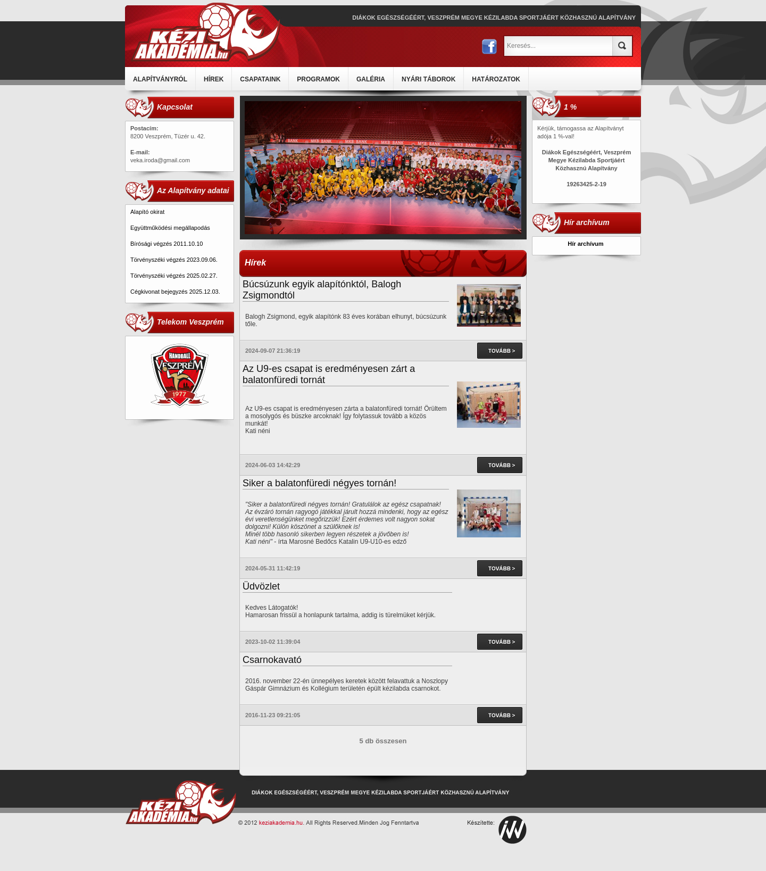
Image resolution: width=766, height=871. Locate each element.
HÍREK (213, 79)
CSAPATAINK (260, 79)
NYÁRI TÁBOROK (428, 79)
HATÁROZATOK (496, 79)
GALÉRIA (370, 79)
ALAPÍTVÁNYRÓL (160, 79)
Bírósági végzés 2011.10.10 (166, 243)
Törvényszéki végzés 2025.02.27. (174, 275)
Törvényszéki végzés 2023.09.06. (174, 259)
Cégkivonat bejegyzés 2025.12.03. (176, 291)
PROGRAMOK (318, 79)
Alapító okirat (147, 212)
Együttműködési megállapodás (170, 228)
